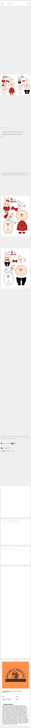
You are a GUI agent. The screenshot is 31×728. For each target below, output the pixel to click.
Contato (17, 696)
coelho (6, 127)
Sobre (17, 699)
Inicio (3, 696)
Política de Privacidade (6, 699)
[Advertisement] (15, 23)
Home (2, 127)
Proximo (28, 438)
